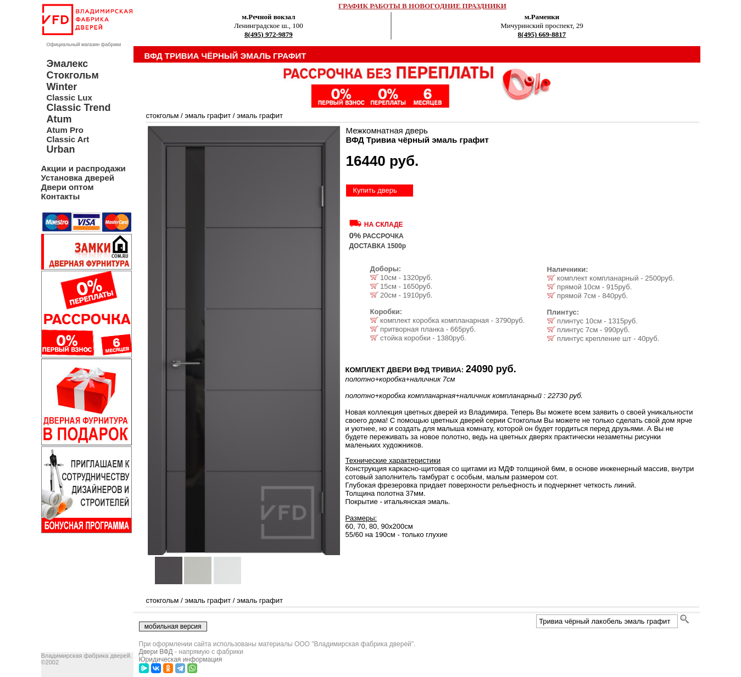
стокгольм (162, 115)
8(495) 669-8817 (542, 34)
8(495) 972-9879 (268, 34)
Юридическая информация (180, 659)
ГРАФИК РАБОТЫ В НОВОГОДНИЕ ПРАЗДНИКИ (422, 6)
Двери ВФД (156, 652)
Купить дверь (375, 190)
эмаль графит (208, 115)
